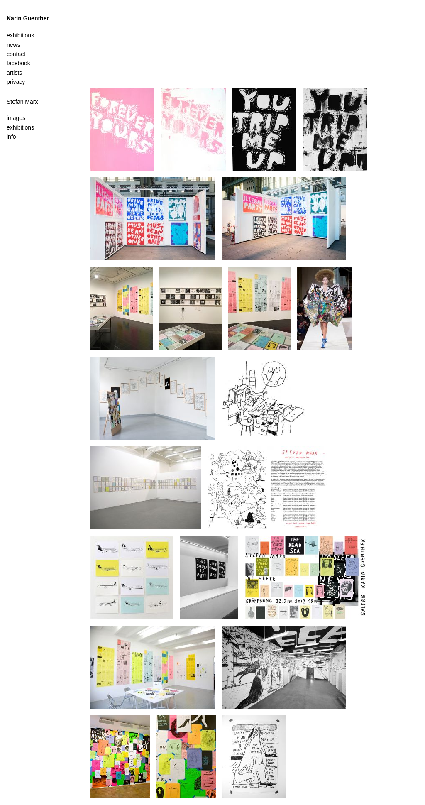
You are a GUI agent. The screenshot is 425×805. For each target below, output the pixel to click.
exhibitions (20, 127)
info (11, 136)
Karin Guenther (28, 18)
